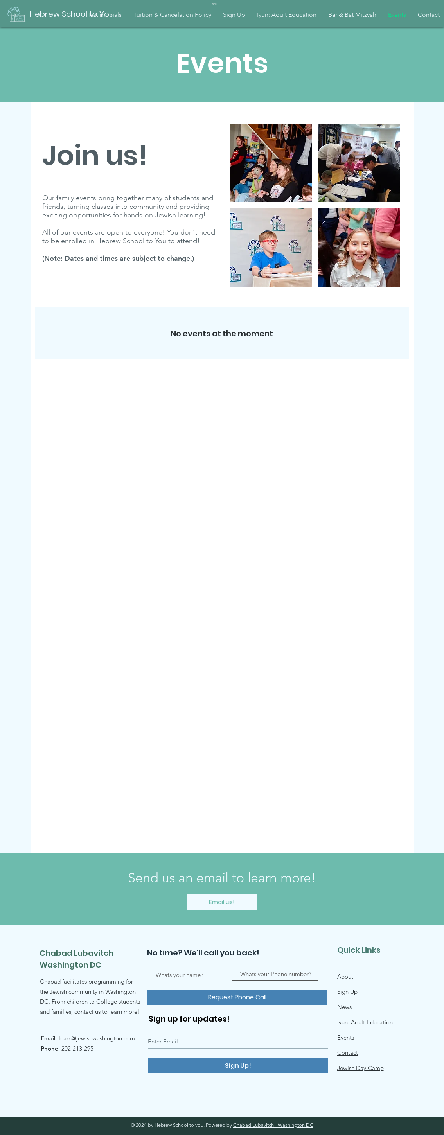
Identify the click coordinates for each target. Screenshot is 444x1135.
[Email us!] (222, 902)
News (344, 1007)
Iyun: (344, 1022)
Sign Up (347, 991)
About (345, 976)
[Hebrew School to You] (72, 14)
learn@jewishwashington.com (97, 1038)
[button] (271, 163)
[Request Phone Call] (237, 997)
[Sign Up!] (238, 1065)
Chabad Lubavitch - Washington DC (273, 1125)
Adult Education (372, 1022)
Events (345, 1037)
